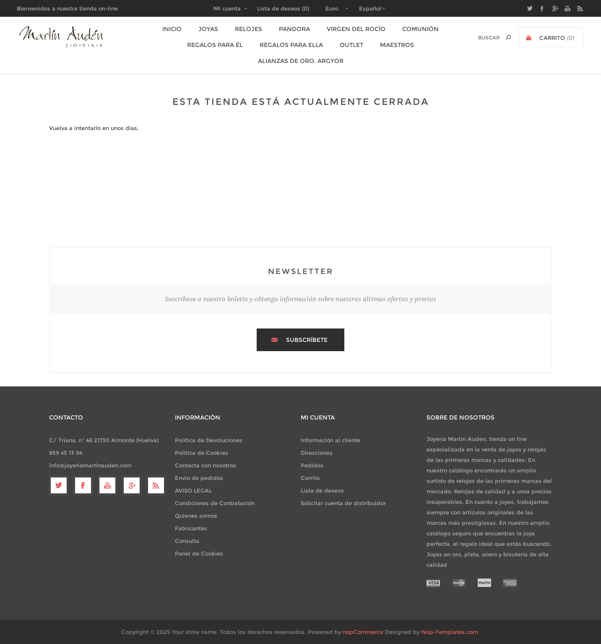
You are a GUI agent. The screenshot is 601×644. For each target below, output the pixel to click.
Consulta (187, 540)
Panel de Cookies (199, 553)
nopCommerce (363, 631)
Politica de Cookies (201, 452)
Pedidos (312, 465)
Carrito (310, 478)
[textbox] (480, 37)
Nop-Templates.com (449, 631)
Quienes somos (196, 515)
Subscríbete (307, 340)
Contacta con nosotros (205, 465)
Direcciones (317, 452)
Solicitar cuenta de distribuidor (343, 503)
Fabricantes (191, 528)
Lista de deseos (322, 490)
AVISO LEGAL (193, 490)
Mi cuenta (227, 8)
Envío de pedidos (199, 478)
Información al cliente (330, 440)
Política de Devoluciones (208, 440)
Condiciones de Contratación (215, 503)
